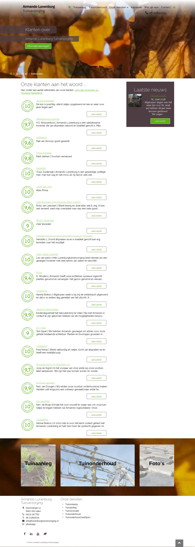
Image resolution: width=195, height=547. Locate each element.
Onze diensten (118, 7)
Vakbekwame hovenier (48, 119)
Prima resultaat (44, 153)
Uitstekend (41, 291)
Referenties (37, 74)
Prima (39, 272)
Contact (166, 7)
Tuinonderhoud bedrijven (77, 517)
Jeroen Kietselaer (45, 100)
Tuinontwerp (71, 504)
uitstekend (41, 137)
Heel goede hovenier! (47, 254)
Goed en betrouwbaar (47, 309)
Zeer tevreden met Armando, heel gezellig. (58, 202)
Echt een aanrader (45, 382)
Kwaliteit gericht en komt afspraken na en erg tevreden (64, 235)
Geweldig (41, 168)
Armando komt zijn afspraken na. (53, 364)
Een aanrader (43, 401)
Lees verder (96, 114)
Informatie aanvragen (38, 46)
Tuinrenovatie (72, 511)
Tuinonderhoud (98, 7)
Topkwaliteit (42, 419)
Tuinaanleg (79, 7)
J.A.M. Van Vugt (44, 186)
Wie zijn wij (151, 7)
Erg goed (41, 327)
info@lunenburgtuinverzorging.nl (42, 521)
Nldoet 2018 (158, 95)
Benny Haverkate (45, 220)
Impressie (136, 7)
